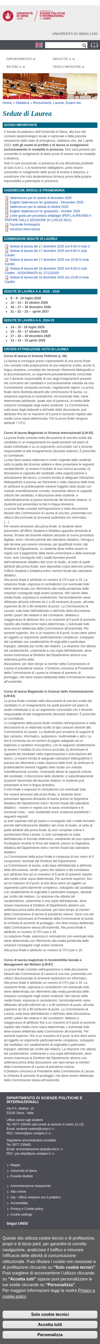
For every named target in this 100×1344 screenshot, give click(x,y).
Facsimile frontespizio (25, 224)
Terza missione (67, 67)
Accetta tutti (50, 1331)
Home (7, 103)
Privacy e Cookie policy (26, 1209)
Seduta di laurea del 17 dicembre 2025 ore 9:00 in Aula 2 (50, 246)
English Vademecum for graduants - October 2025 (45, 211)
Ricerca (14, 67)
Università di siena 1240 (74, 34)
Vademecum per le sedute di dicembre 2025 (41, 198)
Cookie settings (21, 1214)
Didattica (62, 59)
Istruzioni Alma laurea (25, 229)
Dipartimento (19, 59)
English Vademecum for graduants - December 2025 (46, 202)
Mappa (15, 1165)
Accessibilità (19, 1203)
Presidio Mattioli (21, 1176)
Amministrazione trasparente (30, 1186)
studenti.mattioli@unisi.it (35, 1129)
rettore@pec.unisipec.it (33, 1133)
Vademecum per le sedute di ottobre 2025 (39, 207)
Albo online (18, 1191)
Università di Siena (23, 1171)
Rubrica (95, 44)
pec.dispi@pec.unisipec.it (34, 1153)
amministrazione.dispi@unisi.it (39, 1149)
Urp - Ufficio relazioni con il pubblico (35, 1197)
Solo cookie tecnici (50, 1321)
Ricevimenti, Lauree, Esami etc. (57, 103)
